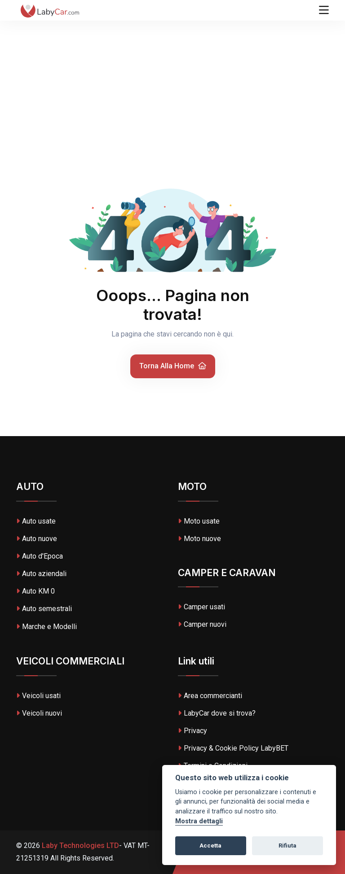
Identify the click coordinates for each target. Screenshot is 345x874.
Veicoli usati (38, 695)
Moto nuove (199, 538)
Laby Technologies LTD (79, 845)
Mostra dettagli (199, 821)
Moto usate (199, 521)
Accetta (210, 845)
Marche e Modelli (46, 626)
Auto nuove (36, 538)
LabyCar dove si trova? (217, 713)
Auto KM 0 (35, 591)
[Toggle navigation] (324, 10)
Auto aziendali (41, 573)
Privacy (192, 730)
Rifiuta (287, 845)
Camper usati (201, 607)
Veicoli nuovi (39, 713)
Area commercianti (210, 695)
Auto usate (36, 521)
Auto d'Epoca (39, 556)
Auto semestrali (44, 608)
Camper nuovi (202, 624)
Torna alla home (172, 366)
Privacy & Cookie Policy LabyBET (233, 748)
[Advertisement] (172, 67)
